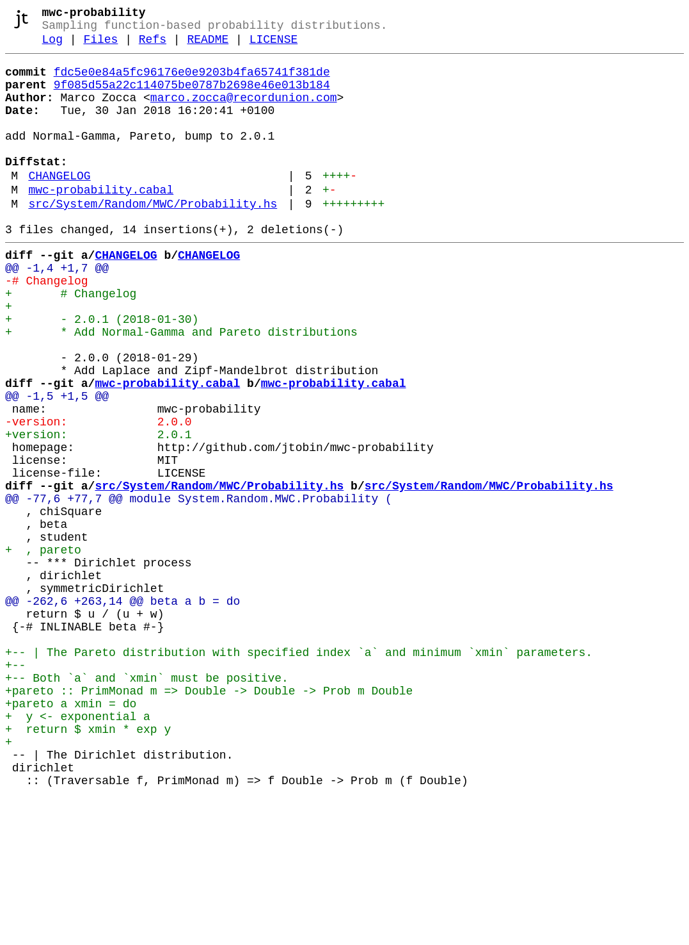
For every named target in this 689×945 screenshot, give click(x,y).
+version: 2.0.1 (98, 510)
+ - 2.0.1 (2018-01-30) (101, 372)
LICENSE (273, 46)
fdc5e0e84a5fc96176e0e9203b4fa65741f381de (192, 81)
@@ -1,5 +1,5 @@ (57, 464)
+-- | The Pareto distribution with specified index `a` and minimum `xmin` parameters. (298, 772)
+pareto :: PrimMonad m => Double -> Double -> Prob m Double (209, 818)
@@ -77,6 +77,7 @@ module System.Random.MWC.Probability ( (198, 587)
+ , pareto (43, 649)
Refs (152, 46)
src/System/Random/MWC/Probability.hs (152, 239)
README (207, 46)
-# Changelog (46, 326)
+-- (15, 787)
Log (52, 46)
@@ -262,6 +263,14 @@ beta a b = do (122, 710)
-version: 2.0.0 (98, 495)
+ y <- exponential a (77, 849)
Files (100, 46)
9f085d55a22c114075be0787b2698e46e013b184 (192, 96)
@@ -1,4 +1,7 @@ (57, 310)
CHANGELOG (59, 205)
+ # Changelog (70, 341)
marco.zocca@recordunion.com (243, 112)
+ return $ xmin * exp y (88, 864)
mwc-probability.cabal (100, 222)
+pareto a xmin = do (70, 833)
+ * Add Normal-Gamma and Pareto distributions (181, 387)
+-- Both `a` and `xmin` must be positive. (147, 802)
